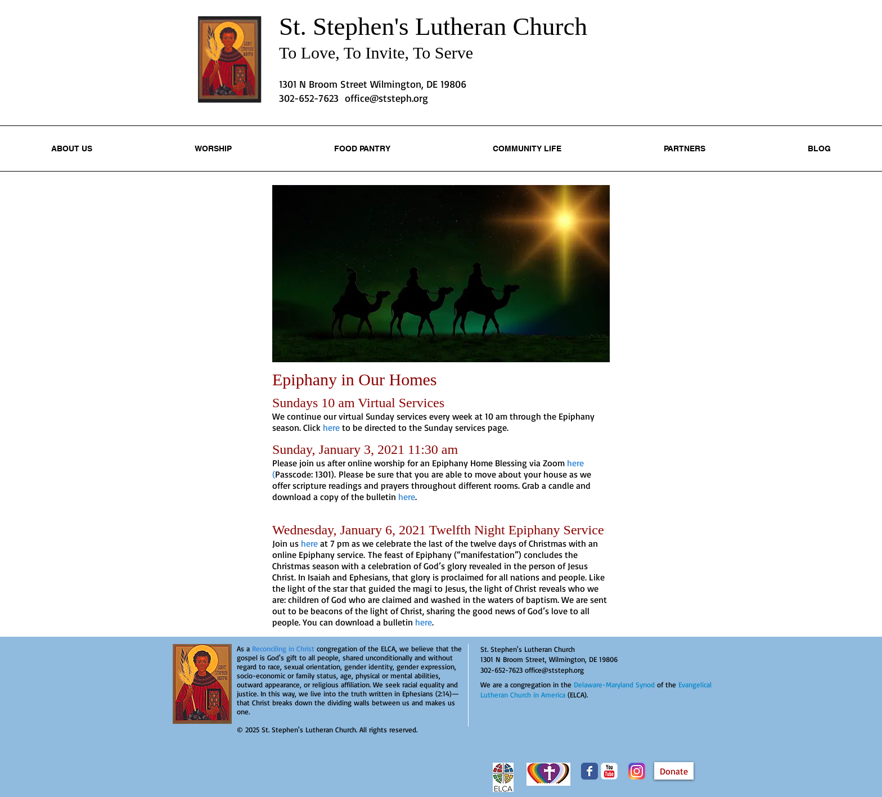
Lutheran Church (501, 26)
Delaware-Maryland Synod (614, 684)
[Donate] (674, 771)
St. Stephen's (347, 26)
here (309, 543)
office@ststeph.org (386, 98)
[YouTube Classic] (609, 771)
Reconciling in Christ (283, 648)
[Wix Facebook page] (589, 771)
